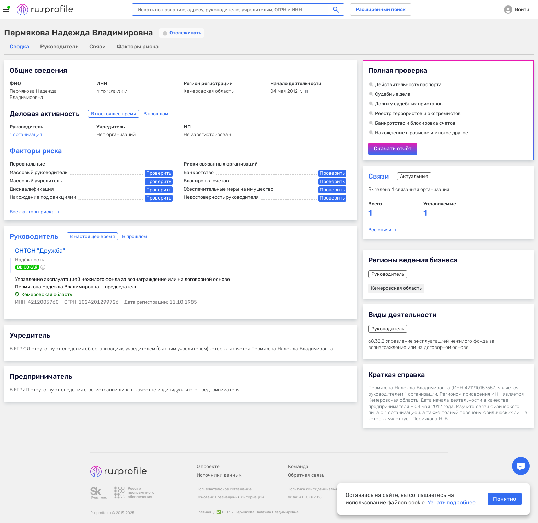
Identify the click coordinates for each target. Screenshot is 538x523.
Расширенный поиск (381, 9)
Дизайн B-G (298, 497)
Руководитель (34, 236)
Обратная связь (306, 475)
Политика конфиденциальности (316, 489)
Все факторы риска (32, 212)
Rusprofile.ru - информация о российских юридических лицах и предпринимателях (45, 9)
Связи (378, 176)
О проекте (208, 466)
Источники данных (219, 475)
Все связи (379, 230)
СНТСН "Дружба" (40, 250)
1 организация (26, 134)
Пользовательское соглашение (224, 489)
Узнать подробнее (452, 502)
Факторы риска (36, 151)
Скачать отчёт (448, 110)
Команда (298, 466)
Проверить (158, 173)
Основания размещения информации (230, 497)
